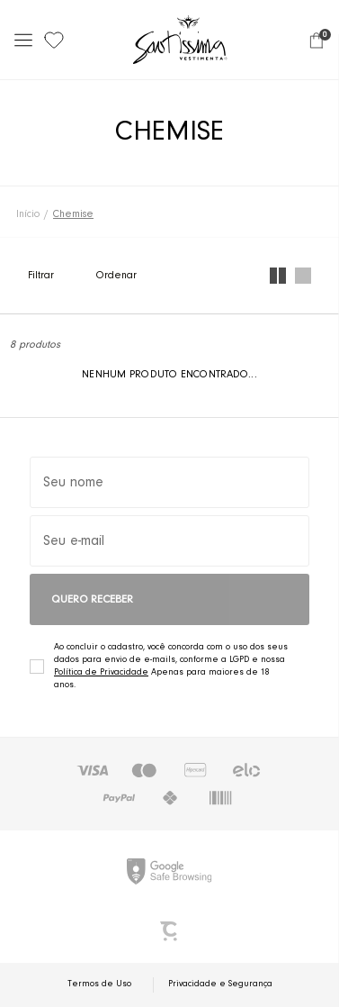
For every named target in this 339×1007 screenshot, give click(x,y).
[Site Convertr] (170, 931)
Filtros (59, 275)
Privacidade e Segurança (220, 984)
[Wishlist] (54, 39)
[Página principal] (180, 39)
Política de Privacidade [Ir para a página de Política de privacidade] (101, 672)
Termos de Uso (99, 984)
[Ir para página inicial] (28, 214)
